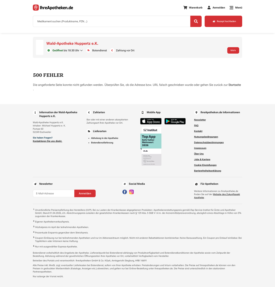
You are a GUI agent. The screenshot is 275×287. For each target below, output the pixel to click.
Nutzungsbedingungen (206, 136)
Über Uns (199, 153)
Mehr (233, 50)
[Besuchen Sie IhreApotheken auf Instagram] (131, 191)
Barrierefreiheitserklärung (207, 170)
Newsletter (200, 119)
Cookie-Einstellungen (205, 165)
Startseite (234, 85)
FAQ (196, 125)
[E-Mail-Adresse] (53, 193)
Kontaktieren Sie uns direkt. (47, 141)
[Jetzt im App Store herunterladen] (150, 121)
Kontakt (198, 131)
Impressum (200, 148)
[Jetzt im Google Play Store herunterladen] (175, 121)
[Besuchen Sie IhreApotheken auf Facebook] (124, 191)
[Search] (196, 21)
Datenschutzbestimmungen (209, 142)
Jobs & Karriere (202, 159)
